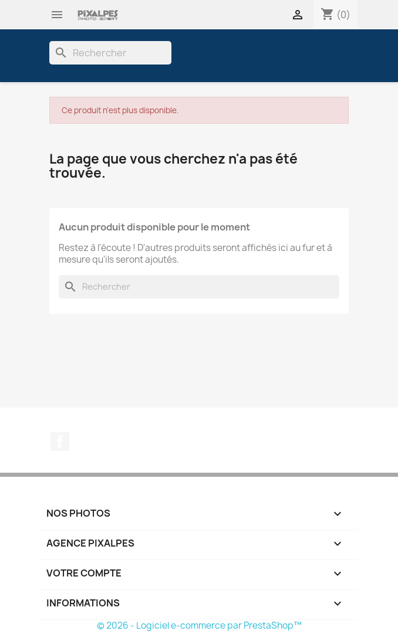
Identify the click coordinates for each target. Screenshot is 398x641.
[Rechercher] (110, 53)
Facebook (59, 441)
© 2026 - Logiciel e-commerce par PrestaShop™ (199, 625)
